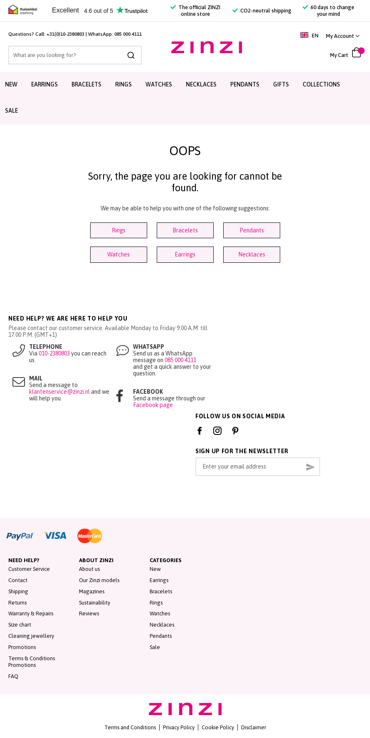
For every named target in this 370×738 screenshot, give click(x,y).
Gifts (281, 84)
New (11, 84)
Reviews (89, 613)
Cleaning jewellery (31, 636)
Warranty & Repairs (30, 613)
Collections (321, 84)
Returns (17, 603)
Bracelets (86, 84)
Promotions (22, 647)
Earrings (44, 84)
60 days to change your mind (328, 10)
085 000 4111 (128, 34)
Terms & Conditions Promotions (31, 662)
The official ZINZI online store (195, 10)
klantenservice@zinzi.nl (59, 391)
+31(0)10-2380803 (65, 34)
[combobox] (75, 55)
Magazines (91, 591)
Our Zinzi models (99, 580)
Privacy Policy (179, 727)
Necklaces (201, 84)
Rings (123, 84)
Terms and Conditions (130, 727)
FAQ (13, 676)
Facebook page (153, 405)
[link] (343, 36)
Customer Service (29, 569)
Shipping (18, 591)
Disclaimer (253, 727)
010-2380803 (54, 353)
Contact (17, 580)
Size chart (19, 625)
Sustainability (94, 603)
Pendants (244, 84)
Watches (159, 84)
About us (89, 569)
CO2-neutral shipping (261, 10)
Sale (11, 110)
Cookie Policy (218, 727)
